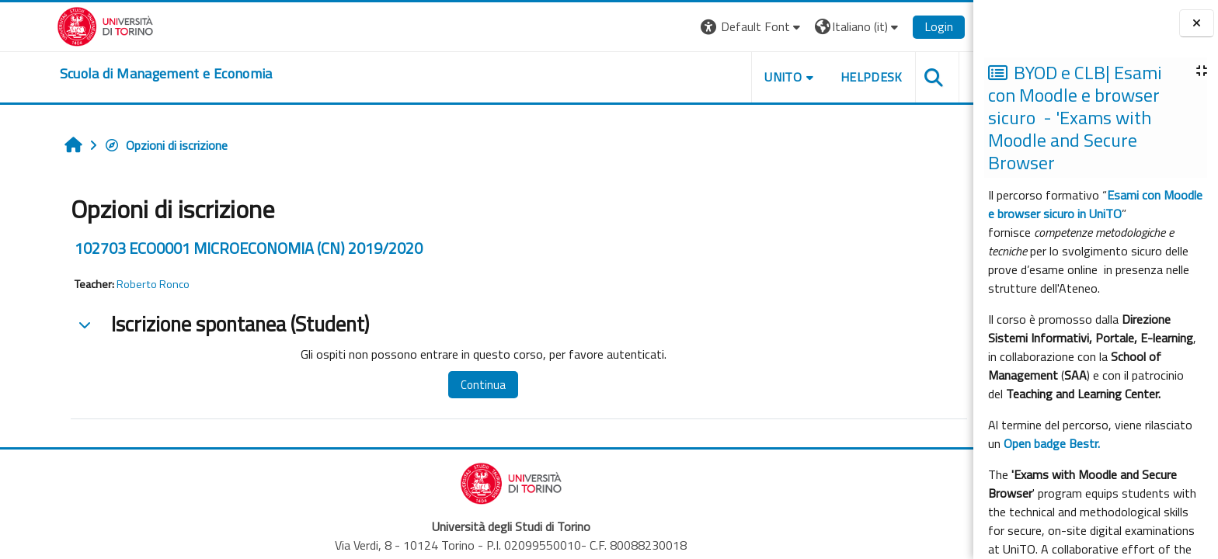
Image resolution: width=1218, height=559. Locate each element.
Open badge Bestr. (1052, 443)
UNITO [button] (759, 77)
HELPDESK (847, 77)
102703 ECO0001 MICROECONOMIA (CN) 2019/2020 (224, 248)
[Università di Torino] (81, 25)
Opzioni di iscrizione (142, 145)
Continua (459, 385)
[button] (728, 27)
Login (914, 26)
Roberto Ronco (128, 284)
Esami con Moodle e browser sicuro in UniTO (1095, 204)
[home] (142, 73)
